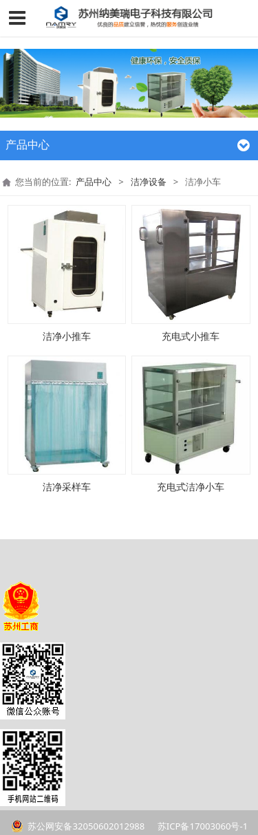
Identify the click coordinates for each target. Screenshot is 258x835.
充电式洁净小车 (190, 486)
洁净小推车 (67, 336)
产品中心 (93, 181)
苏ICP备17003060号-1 (201, 826)
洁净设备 (148, 181)
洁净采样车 (67, 486)
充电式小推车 (190, 336)
